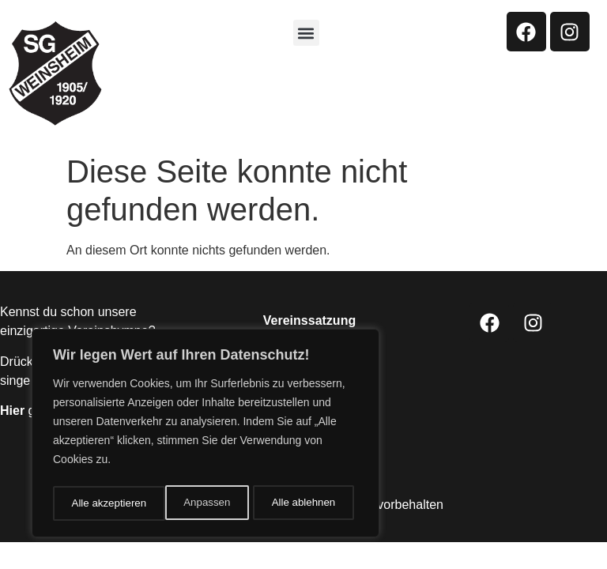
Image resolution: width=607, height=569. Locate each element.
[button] (306, 33)
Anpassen (94, 503)
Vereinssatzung (309, 320)
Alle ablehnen (190, 503)
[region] (205, 435)
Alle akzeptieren (302, 503)
